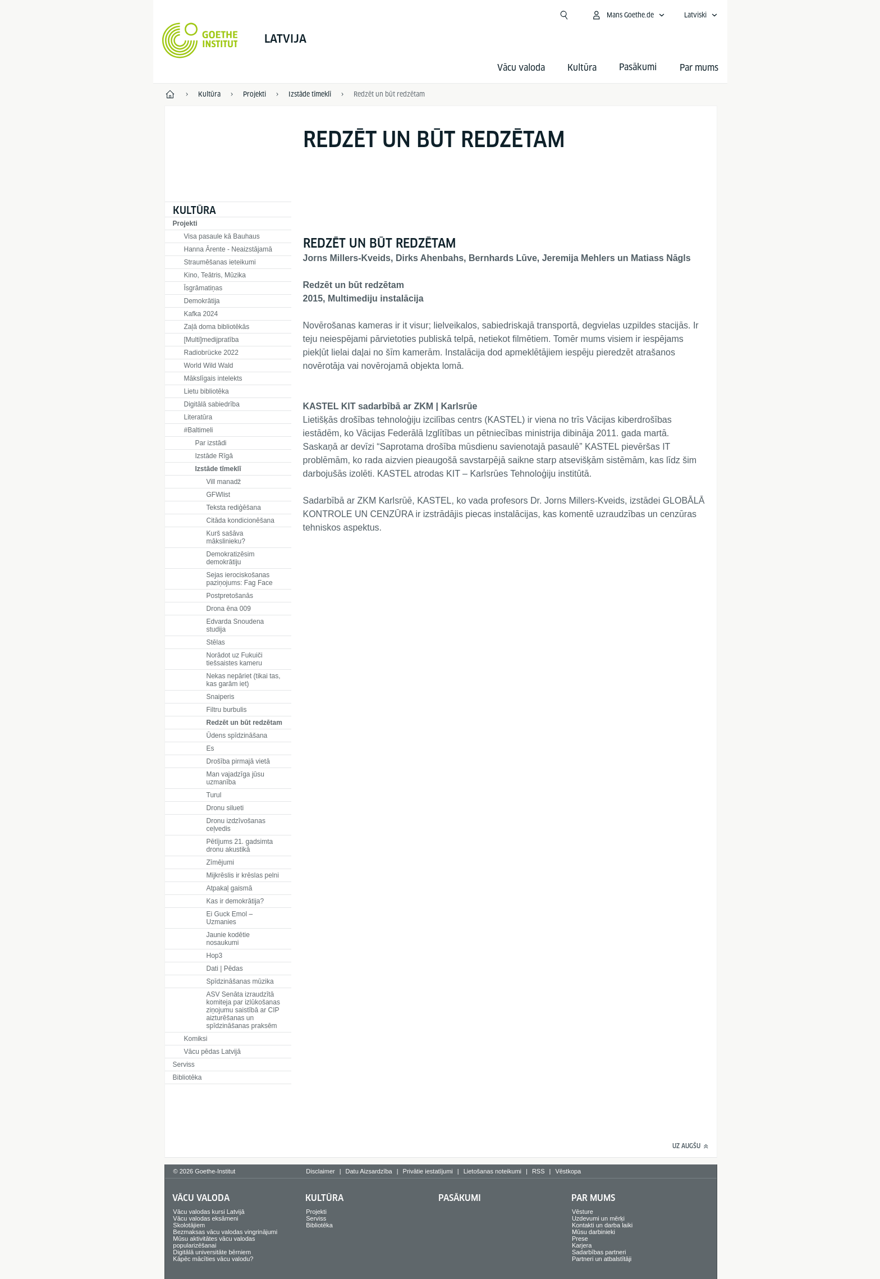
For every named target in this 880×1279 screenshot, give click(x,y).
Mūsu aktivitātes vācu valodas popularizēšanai (214, 1242)
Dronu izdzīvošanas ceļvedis (236, 825)
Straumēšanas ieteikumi (220, 262)
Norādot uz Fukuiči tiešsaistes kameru (235, 659)
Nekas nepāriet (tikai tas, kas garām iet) (244, 680)
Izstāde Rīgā (214, 456)
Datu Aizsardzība (369, 1171)
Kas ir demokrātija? (235, 901)
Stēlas (216, 642)
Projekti (185, 223)
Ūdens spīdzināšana (237, 735)
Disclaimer (320, 1171)
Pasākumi (459, 1198)
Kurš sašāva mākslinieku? (226, 537)
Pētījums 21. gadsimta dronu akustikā (240, 845)
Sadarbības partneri (599, 1252)
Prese (580, 1238)
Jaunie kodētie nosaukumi (228, 939)
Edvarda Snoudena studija (235, 625)
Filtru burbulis (227, 710)
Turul (214, 795)
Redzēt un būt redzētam (244, 723)
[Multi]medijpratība (211, 340)
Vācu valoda (521, 68)
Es (210, 748)
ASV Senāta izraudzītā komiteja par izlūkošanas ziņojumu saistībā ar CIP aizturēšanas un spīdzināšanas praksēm (243, 1010)
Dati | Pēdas (225, 968)
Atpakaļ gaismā (230, 888)
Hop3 (215, 956)
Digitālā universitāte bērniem (212, 1252)
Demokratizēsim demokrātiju (231, 558)
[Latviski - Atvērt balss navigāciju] (701, 15)
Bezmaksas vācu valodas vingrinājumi (225, 1231)
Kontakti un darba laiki (602, 1225)
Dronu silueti (225, 808)
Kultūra (582, 68)
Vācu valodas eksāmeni (205, 1218)
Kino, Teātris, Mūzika (215, 275)
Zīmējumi (220, 862)
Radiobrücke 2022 (211, 353)
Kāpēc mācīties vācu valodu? (213, 1258)
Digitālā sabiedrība (212, 404)
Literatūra (198, 417)
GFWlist (219, 495)
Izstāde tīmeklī (218, 469)
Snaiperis (221, 697)
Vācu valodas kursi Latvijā (208, 1211)
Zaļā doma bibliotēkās (217, 327)
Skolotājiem (189, 1225)
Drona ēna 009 (229, 609)
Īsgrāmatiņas (203, 288)
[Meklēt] (564, 15)
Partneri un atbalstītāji (601, 1258)
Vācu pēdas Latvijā (212, 1052)
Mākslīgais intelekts (213, 378)
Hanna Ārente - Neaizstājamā (228, 249)
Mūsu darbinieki (593, 1231)
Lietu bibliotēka (206, 391)
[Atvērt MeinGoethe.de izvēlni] (628, 15)
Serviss (184, 1064)
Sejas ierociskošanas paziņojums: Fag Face (240, 579)
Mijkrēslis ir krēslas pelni (243, 875)
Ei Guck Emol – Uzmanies (230, 918)
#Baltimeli (198, 430)
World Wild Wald (208, 365)
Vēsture (582, 1211)
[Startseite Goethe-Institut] (200, 40)
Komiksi (196, 1039)
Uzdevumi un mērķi (598, 1218)
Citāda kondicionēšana (240, 520)
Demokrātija (202, 301)
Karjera (582, 1245)
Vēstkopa (568, 1171)
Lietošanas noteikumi (492, 1171)
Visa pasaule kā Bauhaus (222, 236)
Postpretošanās (230, 596)
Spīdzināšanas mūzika (240, 981)
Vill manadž (224, 482)
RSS (538, 1171)
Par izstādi (211, 443)
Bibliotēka (187, 1077)
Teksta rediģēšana (234, 507)
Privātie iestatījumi (428, 1171)
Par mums (699, 68)
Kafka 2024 (201, 314)
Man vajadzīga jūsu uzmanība (235, 778)
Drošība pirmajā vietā (238, 761)
